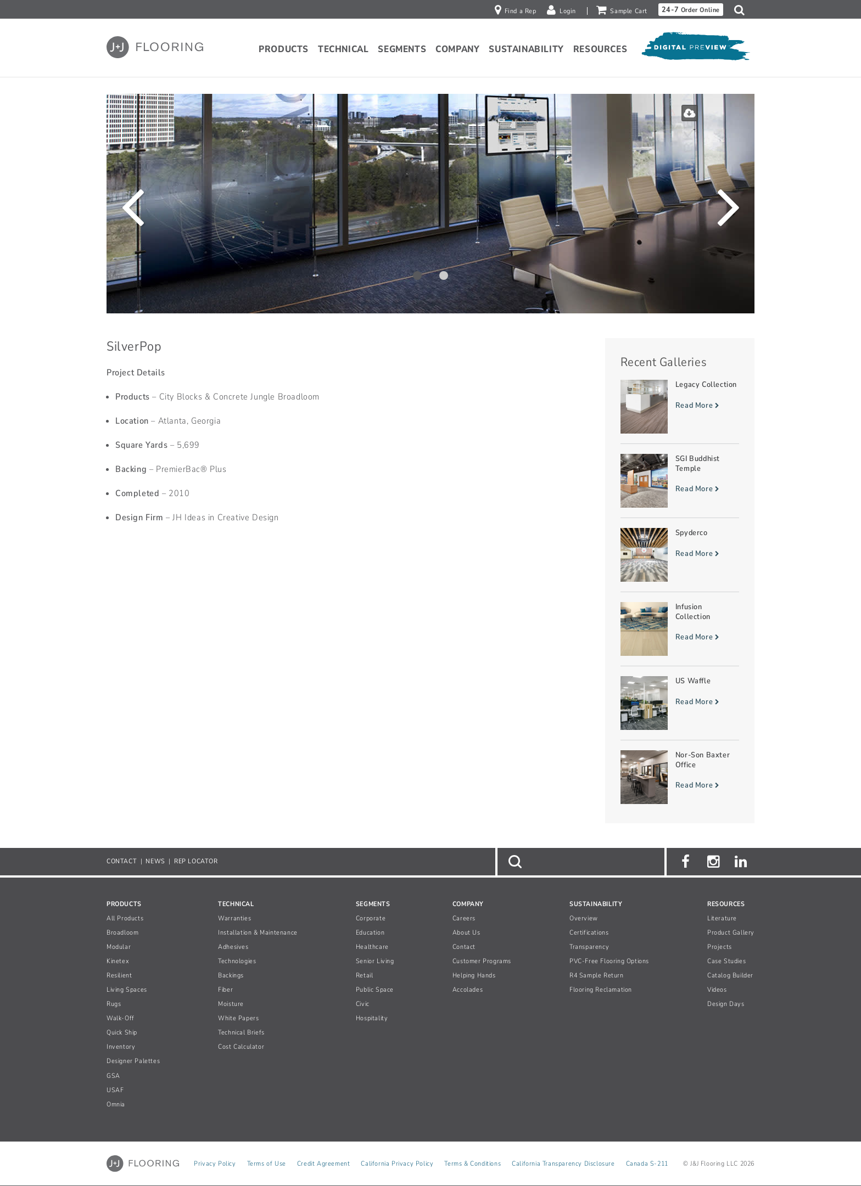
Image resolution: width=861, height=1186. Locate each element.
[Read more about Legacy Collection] (680, 407)
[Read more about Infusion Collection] (680, 629)
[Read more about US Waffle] (680, 703)
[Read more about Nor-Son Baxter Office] (680, 777)
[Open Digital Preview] (695, 49)
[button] (742, 9)
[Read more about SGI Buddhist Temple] (680, 481)
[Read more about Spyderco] (680, 555)
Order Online (691, 9)
